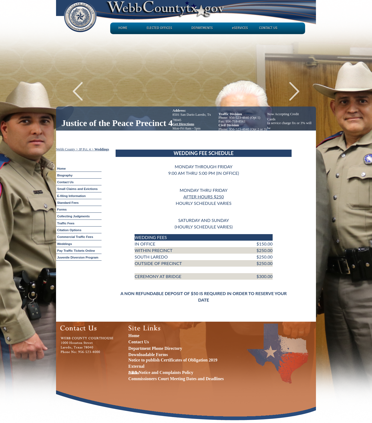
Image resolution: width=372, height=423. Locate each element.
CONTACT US (268, 28)
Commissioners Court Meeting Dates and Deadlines (176, 378)
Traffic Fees (65, 223)
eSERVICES (240, 28)
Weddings (101, 149)
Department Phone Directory (155, 348)
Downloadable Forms (148, 354)
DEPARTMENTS (202, 28)
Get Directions (183, 124)
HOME (122, 28)
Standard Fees (68, 202)
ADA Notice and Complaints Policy (160, 372)
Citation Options (69, 230)
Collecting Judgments (73, 216)
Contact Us (65, 182)
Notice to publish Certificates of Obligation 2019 (172, 360)
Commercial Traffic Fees (75, 236)
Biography (65, 175)
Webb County (65, 149)
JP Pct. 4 (85, 149)
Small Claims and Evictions (77, 188)
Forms (62, 209)
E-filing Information (71, 196)
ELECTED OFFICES (159, 28)
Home (61, 168)
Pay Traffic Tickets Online (76, 250)
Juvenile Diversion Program (77, 257)
